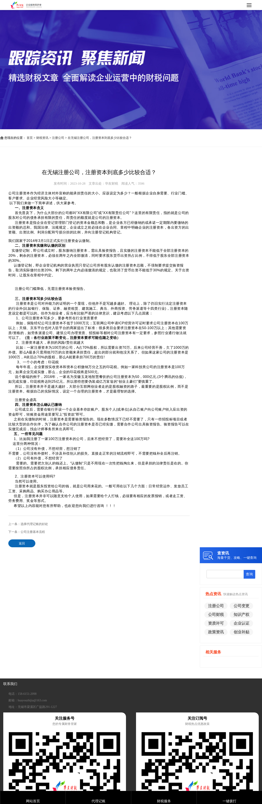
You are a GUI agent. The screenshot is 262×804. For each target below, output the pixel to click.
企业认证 (241, 623)
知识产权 (241, 614)
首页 (30, 137)
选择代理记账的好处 (34, 524)
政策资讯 (216, 632)
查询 (249, 574)
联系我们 (10, 684)
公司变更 (241, 606)
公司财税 (216, 614)
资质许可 (216, 623)
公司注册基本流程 (33, 532)
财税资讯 (42, 137)
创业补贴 (241, 632)
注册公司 (58, 137)
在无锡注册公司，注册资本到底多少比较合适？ (100, 137)
